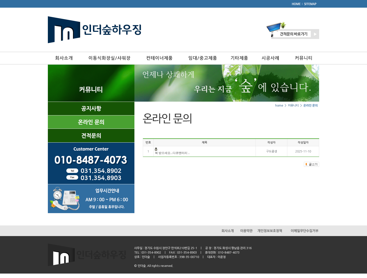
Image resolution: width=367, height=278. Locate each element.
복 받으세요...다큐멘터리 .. (172, 153)
